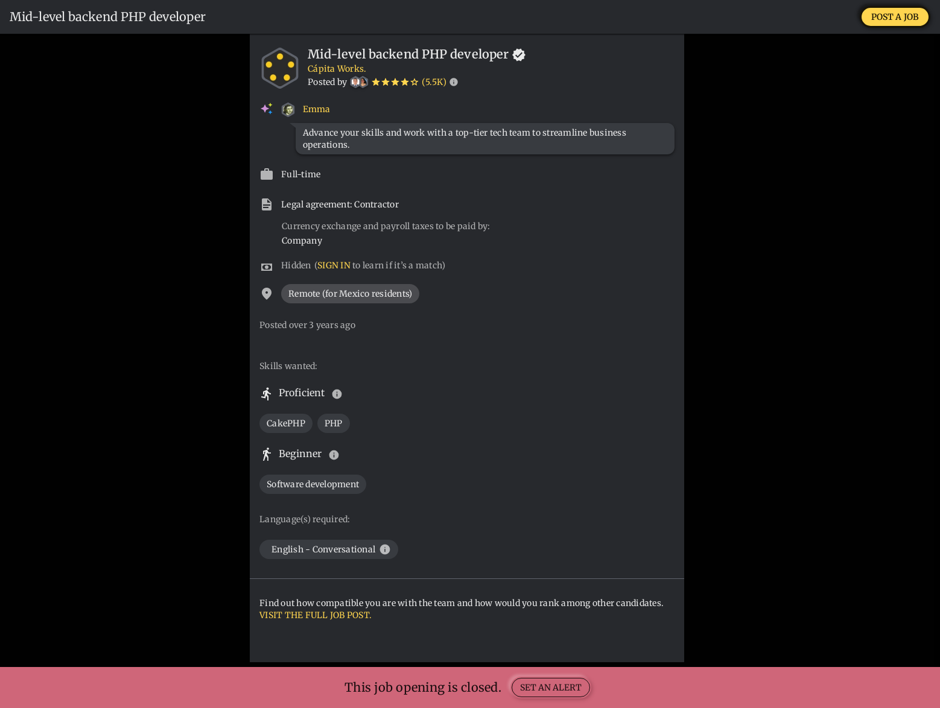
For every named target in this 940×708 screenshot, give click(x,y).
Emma (317, 109)
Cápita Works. (337, 68)
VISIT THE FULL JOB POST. (315, 615)
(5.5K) (434, 82)
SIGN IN (334, 265)
